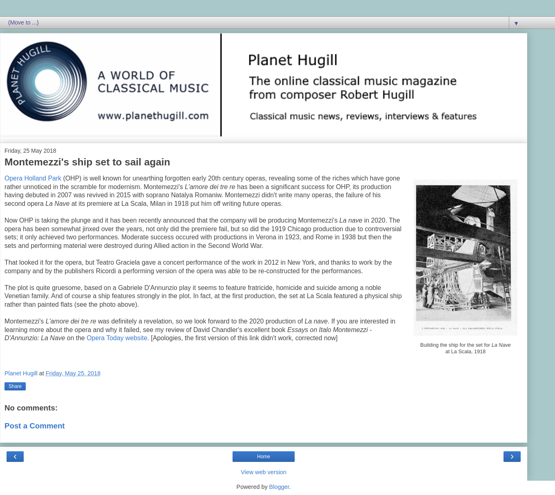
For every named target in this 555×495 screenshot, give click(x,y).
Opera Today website (117, 337)
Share (15, 386)
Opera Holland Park (32, 178)
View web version (263, 472)
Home (263, 456)
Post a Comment (34, 425)
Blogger (279, 487)
